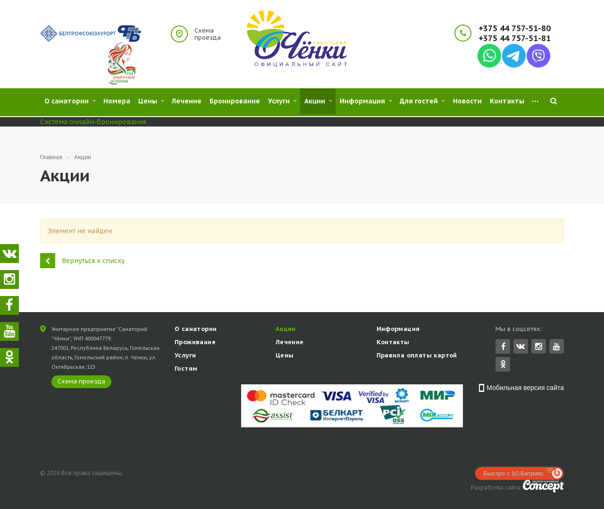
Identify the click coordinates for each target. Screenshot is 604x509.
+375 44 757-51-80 (514, 29)
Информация (398, 330)
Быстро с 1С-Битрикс (513, 474)
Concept (543, 487)
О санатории (196, 330)
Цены (285, 356)
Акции (286, 330)
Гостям (186, 369)
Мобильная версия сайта (525, 388)
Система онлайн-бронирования (93, 122)
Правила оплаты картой (417, 356)
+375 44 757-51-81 (514, 38)
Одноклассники (503, 365)
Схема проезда (207, 34)
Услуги (185, 356)
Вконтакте (520, 347)
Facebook (503, 347)
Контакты (393, 343)
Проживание (195, 343)
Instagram (538, 347)
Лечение (290, 343)
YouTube (556, 347)
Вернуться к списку (82, 260)
